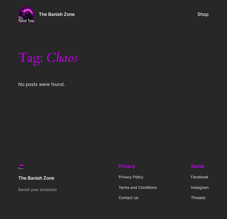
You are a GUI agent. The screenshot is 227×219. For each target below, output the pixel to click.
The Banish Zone (57, 14)
